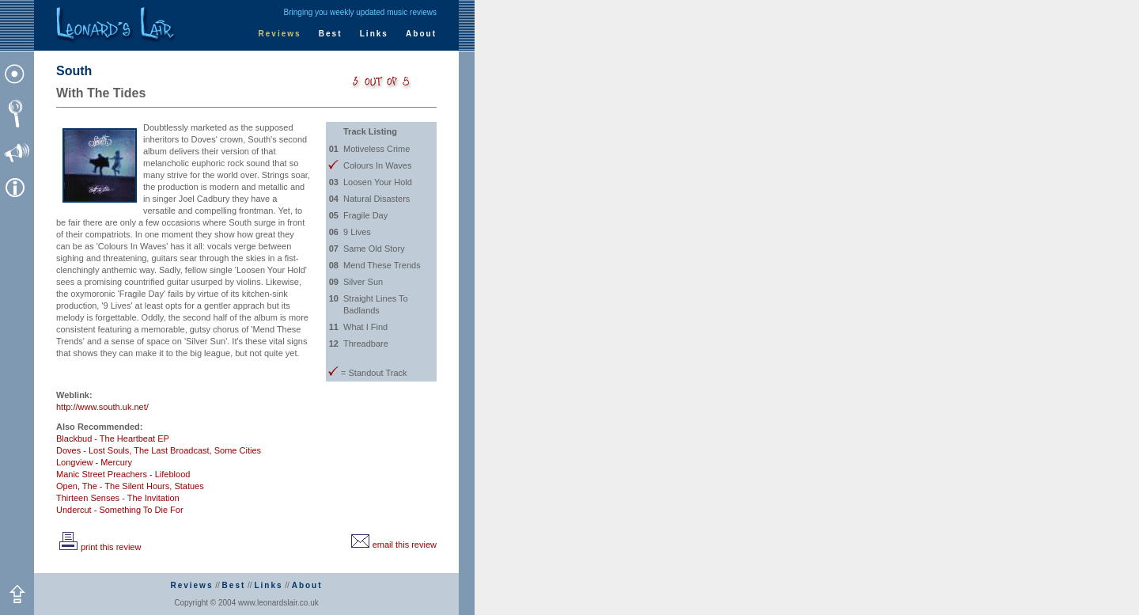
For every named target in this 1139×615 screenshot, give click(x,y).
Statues (188, 486)
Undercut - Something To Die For (120, 509)
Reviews (280, 33)
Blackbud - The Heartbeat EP (112, 438)
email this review (392, 544)
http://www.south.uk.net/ (102, 407)
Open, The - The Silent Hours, (114, 486)
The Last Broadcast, (172, 450)
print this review (98, 547)
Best (330, 33)
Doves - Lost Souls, (93, 450)
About (421, 33)
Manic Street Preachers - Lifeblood (123, 474)
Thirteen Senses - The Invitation (118, 498)
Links (374, 33)
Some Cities (237, 450)
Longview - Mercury (94, 462)
